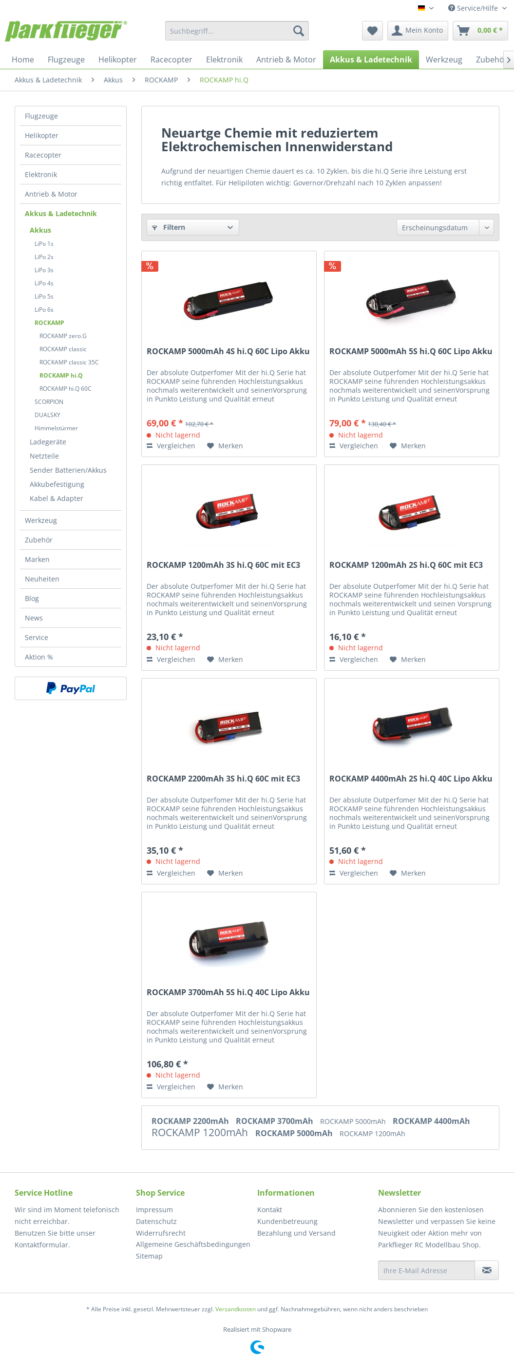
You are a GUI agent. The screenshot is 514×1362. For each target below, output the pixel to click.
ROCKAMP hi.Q (61, 375)
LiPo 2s (44, 257)
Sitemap (149, 1256)
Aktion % (39, 656)
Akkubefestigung (57, 484)
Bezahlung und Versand (296, 1233)
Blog (32, 598)
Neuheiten (42, 578)
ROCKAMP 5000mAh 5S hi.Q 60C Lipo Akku (411, 351)
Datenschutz (156, 1221)
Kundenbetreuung (287, 1221)
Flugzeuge (41, 115)
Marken (37, 559)
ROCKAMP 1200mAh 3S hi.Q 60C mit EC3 (223, 565)
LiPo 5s (44, 296)
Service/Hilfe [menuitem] (474, 8)
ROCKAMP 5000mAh (354, 1121)
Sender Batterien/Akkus (68, 470)
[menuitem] (237, 30)
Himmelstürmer (56, 428)
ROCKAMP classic (63, 349)
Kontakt (269, 1209)
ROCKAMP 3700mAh (275, 1121)
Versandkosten (235, 1309)
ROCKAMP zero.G (63, 336)
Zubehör (39, 539)
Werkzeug (41, 520)
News (34, 617)
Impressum (154, 1209)
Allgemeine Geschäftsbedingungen (193, 1244)
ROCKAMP (49, 323)
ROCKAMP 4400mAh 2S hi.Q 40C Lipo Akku (411, 779)
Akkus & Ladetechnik (61, 213)
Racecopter (43, 155)
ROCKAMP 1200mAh (201, 1132)
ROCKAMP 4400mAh (431, 1121)
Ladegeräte (48, 441)
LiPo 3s (44, 270)
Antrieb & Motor (51, 194)
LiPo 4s (44, 283)
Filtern (168, 227)
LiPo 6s (44, 309)
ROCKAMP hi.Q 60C (65, 388)
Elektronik (41, 174)
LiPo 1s (44, 244)
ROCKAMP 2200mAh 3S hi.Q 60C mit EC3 (223, 779)
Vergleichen (171, 445)
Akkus (40, 230)
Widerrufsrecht (161, 1233)
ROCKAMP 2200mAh (191, 1121)
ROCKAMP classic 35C (69, 362)
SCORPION (49, 402)
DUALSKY (47, 415)
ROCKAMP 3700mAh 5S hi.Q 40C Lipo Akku (228, 992)
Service (36, 637)
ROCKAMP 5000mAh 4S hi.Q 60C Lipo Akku (228, 351)
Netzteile (44, 456)
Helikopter (41, 135)
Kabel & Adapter (56, 498)
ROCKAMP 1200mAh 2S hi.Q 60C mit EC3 (406, 565)
